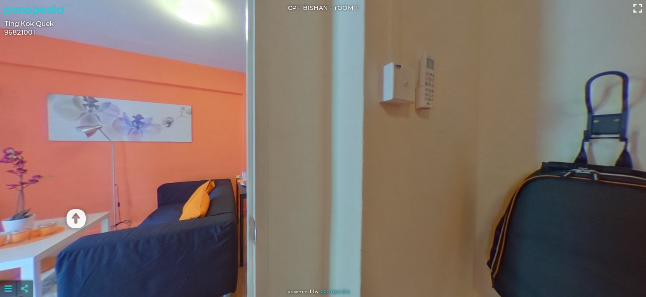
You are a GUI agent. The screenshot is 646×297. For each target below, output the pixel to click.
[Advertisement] (323, 268)
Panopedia (335, 291)
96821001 (19, 32)
